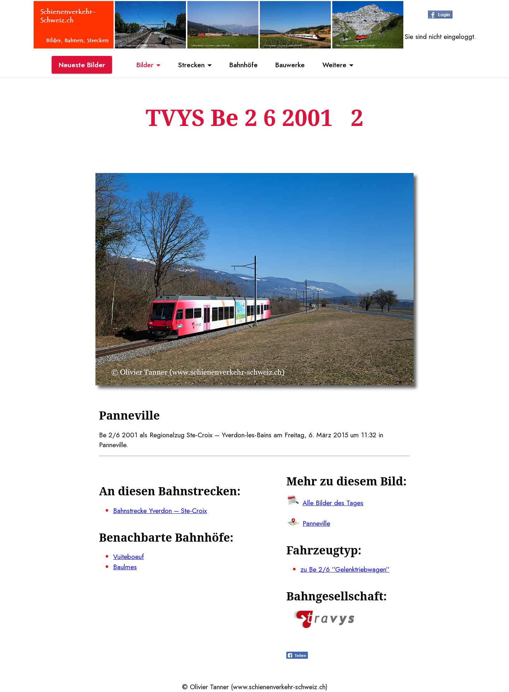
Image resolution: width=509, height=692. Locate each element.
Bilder (144, 65)
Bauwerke (290, 65)
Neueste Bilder (82, 65)
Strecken (191, 65)
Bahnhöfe (243, 65)
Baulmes (125, 567)
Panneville (316, 523)
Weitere (334, 65)
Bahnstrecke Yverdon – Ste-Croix (160, 510)
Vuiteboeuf (128, 556)
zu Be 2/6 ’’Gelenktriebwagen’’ (345, 569)
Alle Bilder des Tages (333, 503)
